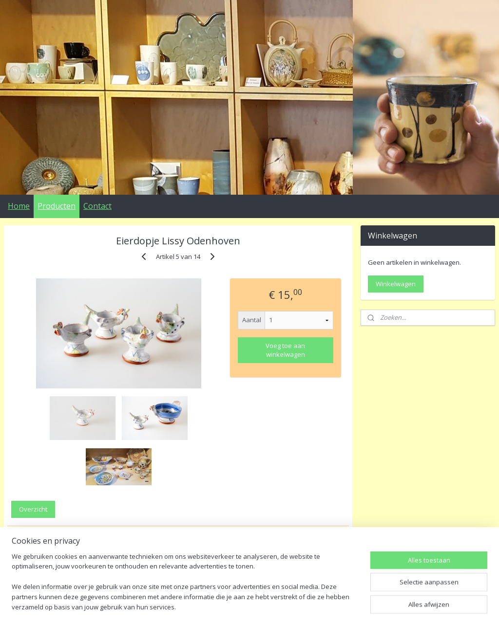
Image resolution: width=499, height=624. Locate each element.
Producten (57, 206)
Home (19, 206)
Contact (97, 206)
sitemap (236, 606)
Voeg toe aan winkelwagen (285, 350)
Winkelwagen (396, 283)
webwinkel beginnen (294, 606)
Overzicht (33, 509)
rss (256, 606)
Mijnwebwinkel (379, 606)
